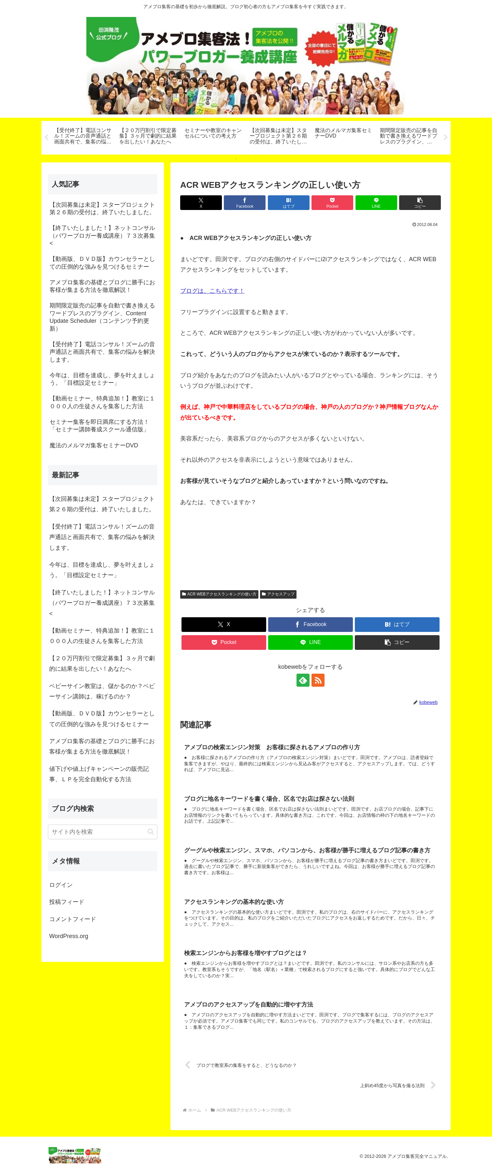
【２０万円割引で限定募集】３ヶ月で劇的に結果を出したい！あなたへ (102, 663)
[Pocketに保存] (332, 202)
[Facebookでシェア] (245, 202)
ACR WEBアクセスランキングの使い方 (219, 594)
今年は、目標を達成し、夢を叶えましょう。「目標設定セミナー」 (102, 569)
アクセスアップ (278, 594)
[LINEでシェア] (376, 202)
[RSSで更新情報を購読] (318, 680)
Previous (46, 137)
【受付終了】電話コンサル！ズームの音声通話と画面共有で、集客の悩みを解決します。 (102, 537)
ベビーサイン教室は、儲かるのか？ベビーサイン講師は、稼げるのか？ (102, 691)
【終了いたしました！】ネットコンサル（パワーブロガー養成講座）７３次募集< (102, 603)
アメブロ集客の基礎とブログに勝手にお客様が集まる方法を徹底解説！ (102, 746)
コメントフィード (72, 919)
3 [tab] (256, 159)
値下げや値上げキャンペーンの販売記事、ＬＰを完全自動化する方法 (99, 774)
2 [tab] (246, 159)
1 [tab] (236, 159)
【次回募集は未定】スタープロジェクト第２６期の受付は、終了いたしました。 (102, 504)
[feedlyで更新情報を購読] (303, 680)
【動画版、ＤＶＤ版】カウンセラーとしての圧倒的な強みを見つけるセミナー (102, 718)
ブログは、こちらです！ (212, 291)
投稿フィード (66, 902)
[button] (420, 202)
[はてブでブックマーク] (289, 202)
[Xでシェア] (201, 202)
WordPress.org (68, 936)
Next (445, 137)
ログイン (61, 885)
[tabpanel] (83, 136)
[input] (102, 832)
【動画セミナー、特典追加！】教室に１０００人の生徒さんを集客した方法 (102, 635)
